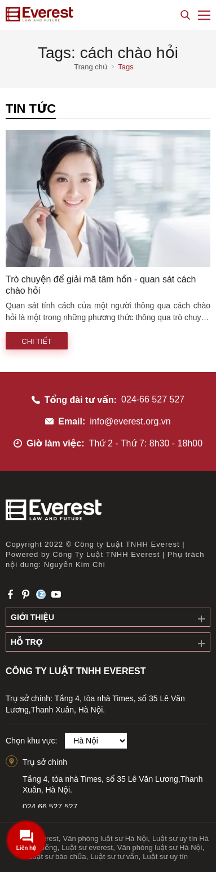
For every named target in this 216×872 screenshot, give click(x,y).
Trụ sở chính (45, 762)
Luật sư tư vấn (114, 856)
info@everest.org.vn (130, 421)
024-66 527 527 (152, 399)
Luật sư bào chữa (57, 856)
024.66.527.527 (50, 806)
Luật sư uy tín (165, 856)
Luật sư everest (87, 847)
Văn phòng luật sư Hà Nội (105, 838)
